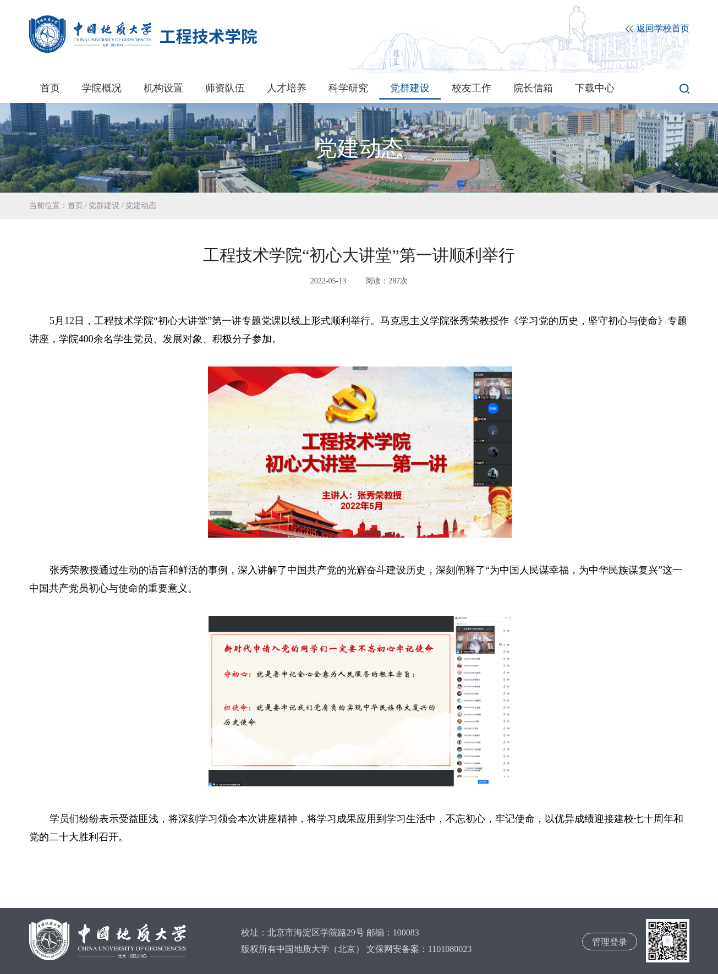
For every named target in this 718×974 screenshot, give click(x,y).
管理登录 (609, 941)
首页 (50, 88)
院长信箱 (533, 88)
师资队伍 (225, 88)
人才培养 (286, 88)
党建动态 (140, 205)
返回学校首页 (657, 29)
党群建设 (410, 88)
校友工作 (471, 88)
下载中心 (595, 88)
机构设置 (163, 88)
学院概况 (102, 88)
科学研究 (348, 88)
